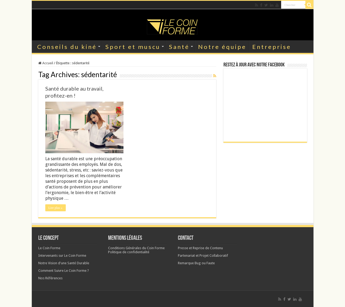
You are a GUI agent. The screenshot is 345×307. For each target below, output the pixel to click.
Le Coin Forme (49, 248)
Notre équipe (222, 46)
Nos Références (50, 278)
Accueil (45, 63)
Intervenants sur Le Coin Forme (62, 256)
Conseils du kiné (67, 46)
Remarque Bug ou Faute (196, 263)
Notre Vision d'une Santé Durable (63, 263)
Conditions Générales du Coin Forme (136, 248)
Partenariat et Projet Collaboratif (203, 256)
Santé (179, 46)
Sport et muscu (132, 46)
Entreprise (271, 46)
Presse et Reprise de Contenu (200, 248)
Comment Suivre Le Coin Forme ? (63, 271)
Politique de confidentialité (128, 252)
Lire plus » (56, 208)
